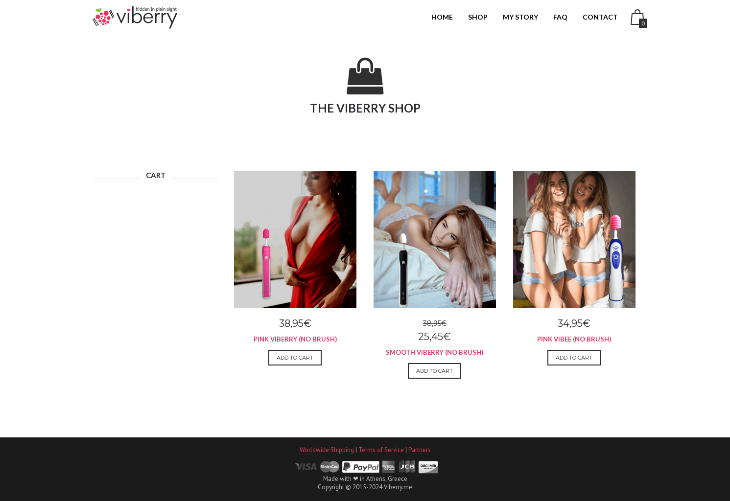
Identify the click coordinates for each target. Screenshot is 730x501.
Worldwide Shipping (327, 450)
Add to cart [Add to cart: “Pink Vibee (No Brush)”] (574, 357)
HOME (442, 17)
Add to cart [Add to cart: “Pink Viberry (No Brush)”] (295, 357)
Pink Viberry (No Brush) (295, 339)
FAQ (560, 17)
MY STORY (520, 17)
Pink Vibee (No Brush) (574, 339)
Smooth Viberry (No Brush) (434, 352)
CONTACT (600, 17)
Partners (419, 450)
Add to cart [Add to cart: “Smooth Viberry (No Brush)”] (434, 370)
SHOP (478, 17)
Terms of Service (381, 450)
